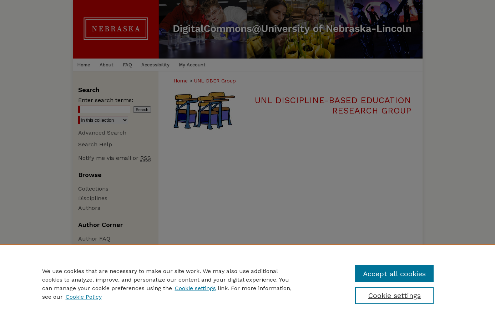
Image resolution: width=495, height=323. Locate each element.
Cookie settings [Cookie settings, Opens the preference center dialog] (394, 295)
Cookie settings (195, 288)
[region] (247, 283)
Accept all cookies (394, 273)
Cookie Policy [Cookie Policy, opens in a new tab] (84, 296)
